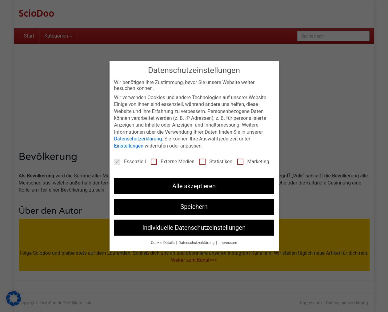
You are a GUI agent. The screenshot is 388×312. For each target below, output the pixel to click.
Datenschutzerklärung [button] (196, 243)
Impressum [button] (227, 243)
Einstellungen (129, 146)
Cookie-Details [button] (163, 243)
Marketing (253, 161)
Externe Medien (172, 161)
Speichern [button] (194, 206)
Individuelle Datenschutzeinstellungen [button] (194, 227)
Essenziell (130, 161)
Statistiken (215, 161)
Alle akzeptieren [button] (194, 186)
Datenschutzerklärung (138, 139)
